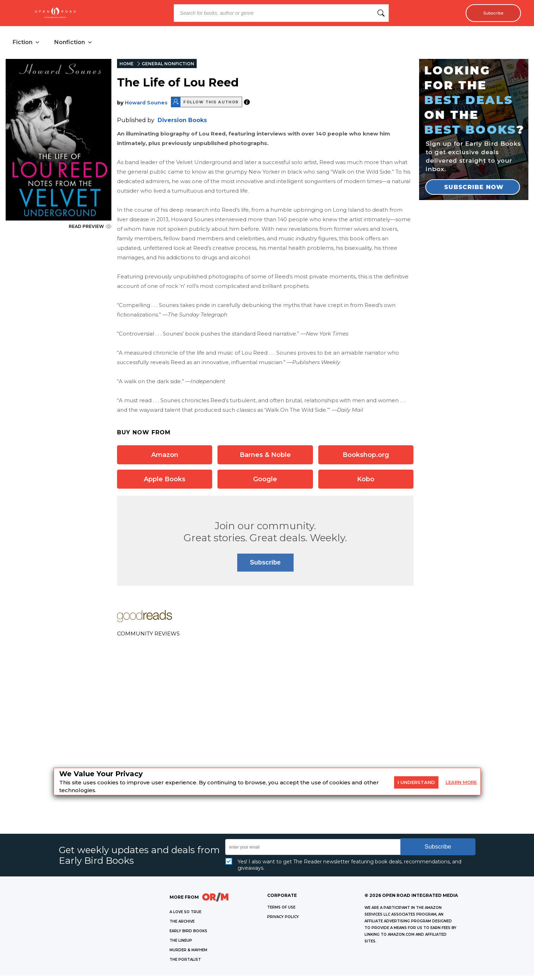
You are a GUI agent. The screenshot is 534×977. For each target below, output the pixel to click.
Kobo (365, 480)
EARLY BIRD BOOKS (188, 932)
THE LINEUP (181, 942)
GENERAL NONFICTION (168, 65)
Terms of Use (281, 908)
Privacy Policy (283, 918)
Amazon (164, 456)
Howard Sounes (146, 104)
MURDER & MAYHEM (188, 951)
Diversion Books (182, 121)
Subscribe (490, 13)
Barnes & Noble (265, 456)
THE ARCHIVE (182, 923)
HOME (126, 65)
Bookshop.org (366, 456)
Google (265, 480)
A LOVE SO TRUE (185, 913)
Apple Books (164, 480)
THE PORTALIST (185, 961)
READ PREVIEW (90, 227)
